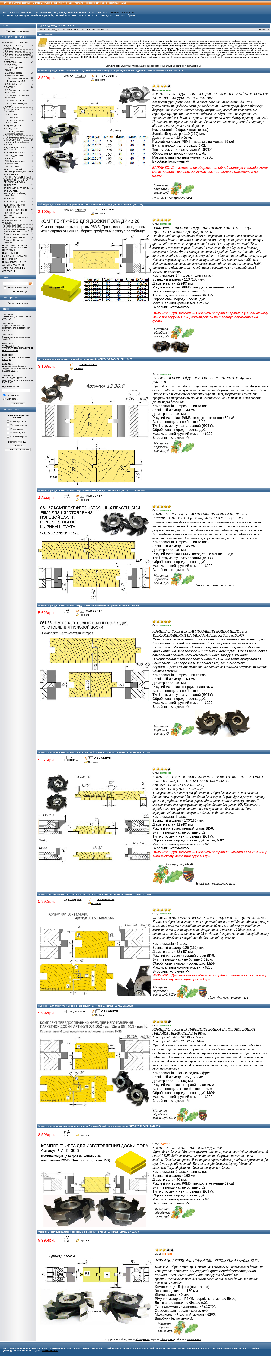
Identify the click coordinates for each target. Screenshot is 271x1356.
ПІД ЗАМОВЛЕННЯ (11, 262)
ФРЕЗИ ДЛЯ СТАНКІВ (12, 42)
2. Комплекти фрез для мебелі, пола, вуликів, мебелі (18, 230)
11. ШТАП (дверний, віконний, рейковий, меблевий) (18, 170)
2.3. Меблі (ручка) (13, 84)
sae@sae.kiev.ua (50, 1350)
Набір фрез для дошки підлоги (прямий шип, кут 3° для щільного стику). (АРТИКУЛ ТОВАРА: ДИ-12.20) (90, 204)
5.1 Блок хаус (11, 117)
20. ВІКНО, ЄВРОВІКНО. (15, 210)
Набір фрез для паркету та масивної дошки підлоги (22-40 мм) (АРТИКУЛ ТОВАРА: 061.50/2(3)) (86, 1006)
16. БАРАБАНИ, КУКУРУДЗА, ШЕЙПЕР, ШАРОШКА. (15, 193)
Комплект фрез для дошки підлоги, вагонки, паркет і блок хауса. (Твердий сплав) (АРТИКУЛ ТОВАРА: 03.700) (94, 752)
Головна (7, 3)
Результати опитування (18, 449)
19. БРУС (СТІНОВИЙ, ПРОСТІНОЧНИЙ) (14, 206)
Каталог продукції (22, 3)
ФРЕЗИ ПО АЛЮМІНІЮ (13, 268)
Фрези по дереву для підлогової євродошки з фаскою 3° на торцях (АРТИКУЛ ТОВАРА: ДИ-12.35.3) (88, 1232)
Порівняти (100, 80)
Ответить (17, 445)
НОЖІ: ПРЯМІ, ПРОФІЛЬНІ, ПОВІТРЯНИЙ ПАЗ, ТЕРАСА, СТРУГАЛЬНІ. (16, 247)
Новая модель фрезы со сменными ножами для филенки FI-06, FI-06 (17, 380)
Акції (123, 3)
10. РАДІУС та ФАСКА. (14, 153)
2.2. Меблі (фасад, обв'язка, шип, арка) (15, 74)
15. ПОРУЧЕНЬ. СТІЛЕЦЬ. (16, 188)
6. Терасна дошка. (12, 125)
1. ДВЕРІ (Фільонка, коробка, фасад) (13, 46)
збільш (139, 66)
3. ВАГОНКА (9, 87)
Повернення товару (95, 3)
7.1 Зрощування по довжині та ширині (14, 132)
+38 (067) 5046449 (122, 12)
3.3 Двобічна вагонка (15, 101)
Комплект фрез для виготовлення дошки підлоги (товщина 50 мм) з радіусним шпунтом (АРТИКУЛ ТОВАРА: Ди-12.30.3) (99, 1126)
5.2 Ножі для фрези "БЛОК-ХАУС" (14, 121)
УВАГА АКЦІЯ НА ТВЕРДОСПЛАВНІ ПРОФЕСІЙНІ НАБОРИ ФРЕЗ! (17, 348)
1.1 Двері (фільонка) (15, 51)
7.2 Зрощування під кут (16, 137)
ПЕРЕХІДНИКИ (9, 259)
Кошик (69, 3)
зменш (146, 66)
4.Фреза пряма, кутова (14, 237)
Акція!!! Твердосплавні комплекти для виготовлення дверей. (16, 327)
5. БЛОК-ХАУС (11, 114)
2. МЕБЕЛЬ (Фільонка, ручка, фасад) (14, 63)
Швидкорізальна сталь (17, 78)
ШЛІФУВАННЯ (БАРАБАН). (15, 256)
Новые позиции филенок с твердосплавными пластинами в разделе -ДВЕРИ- (17, 368)
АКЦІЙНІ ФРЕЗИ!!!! (11, 265)
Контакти (79, 3)
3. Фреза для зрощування (16, 234)
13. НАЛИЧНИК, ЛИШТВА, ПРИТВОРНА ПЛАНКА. (16, 181)
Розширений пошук (18, 292)
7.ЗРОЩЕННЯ (11, 128)
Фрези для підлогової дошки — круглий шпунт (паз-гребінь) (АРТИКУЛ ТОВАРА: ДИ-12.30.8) (85, 359)
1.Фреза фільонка (12, 226)
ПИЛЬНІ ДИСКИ (10, 253)
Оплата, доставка (41, 3)
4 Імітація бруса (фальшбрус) (11, 110)
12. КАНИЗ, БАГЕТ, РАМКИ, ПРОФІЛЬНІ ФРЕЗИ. (17, 175)
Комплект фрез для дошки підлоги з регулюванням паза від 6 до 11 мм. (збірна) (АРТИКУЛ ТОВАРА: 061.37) (93, 490)
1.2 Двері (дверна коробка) (18, 54)
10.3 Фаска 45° (12, 166)
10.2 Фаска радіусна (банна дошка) (15, 162)
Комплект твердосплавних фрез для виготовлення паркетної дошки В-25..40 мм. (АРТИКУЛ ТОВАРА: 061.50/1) (94, 894)
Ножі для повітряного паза (172, 198)
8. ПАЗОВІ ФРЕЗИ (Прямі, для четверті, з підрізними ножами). (16, 142)
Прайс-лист (58, 3)
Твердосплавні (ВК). (16, 81)
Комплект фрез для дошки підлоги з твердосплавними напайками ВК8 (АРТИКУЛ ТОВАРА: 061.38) (88, 605)
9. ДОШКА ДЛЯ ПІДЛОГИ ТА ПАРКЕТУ (16, 148)
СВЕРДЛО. (7, 271)
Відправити (17, 403)
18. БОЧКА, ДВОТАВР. (14, 202)
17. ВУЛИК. (9, 199)
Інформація (113, 3)
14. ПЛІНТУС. (10, 185)
